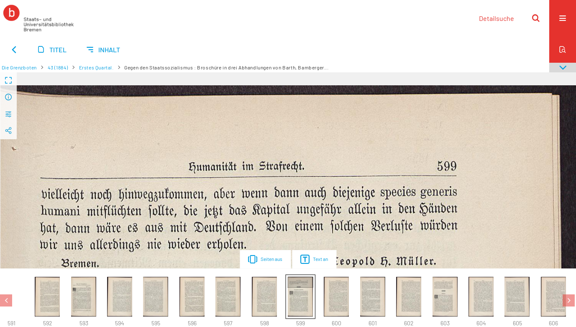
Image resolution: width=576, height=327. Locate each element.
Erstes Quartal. (96, 67)
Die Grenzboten (19, 67)
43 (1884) (58, 67)
